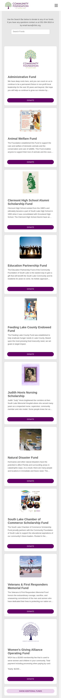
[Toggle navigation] (56, 5)
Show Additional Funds (30, 691)
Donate (30, 100)
